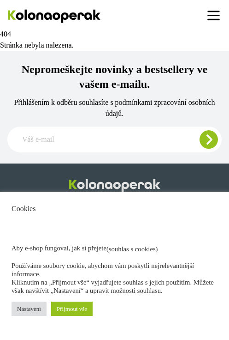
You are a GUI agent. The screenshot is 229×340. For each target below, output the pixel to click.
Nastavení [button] (29, 308)
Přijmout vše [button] (72, 308)
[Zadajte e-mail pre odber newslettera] (114, 139)
